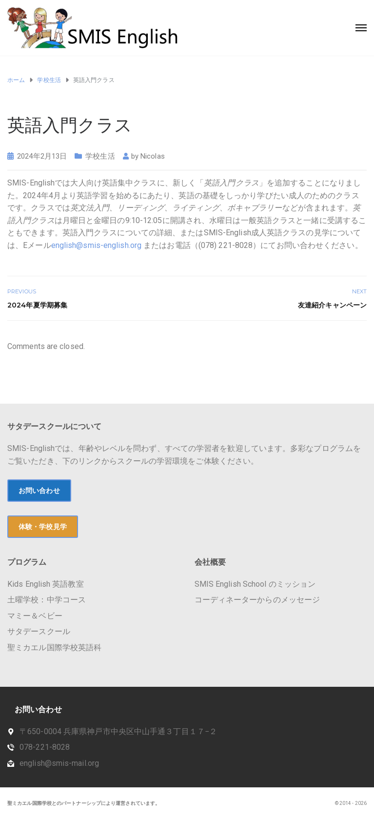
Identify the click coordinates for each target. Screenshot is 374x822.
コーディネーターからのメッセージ (257, 599)
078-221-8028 (45, 747)
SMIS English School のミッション (255, 584)
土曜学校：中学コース (46, 599)
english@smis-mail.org (59, 763)
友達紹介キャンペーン (332, 305)
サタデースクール (38, 631)
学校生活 (100, 156)
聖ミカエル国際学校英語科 (54, 647)
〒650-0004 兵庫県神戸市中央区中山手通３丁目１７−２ (118, 731)
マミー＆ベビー (34, 615)
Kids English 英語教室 (45, 584)
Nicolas (152, 156)
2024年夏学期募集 (37, 305)
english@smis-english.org (96, 245)
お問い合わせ (39, 490)
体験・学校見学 (43, 526)
